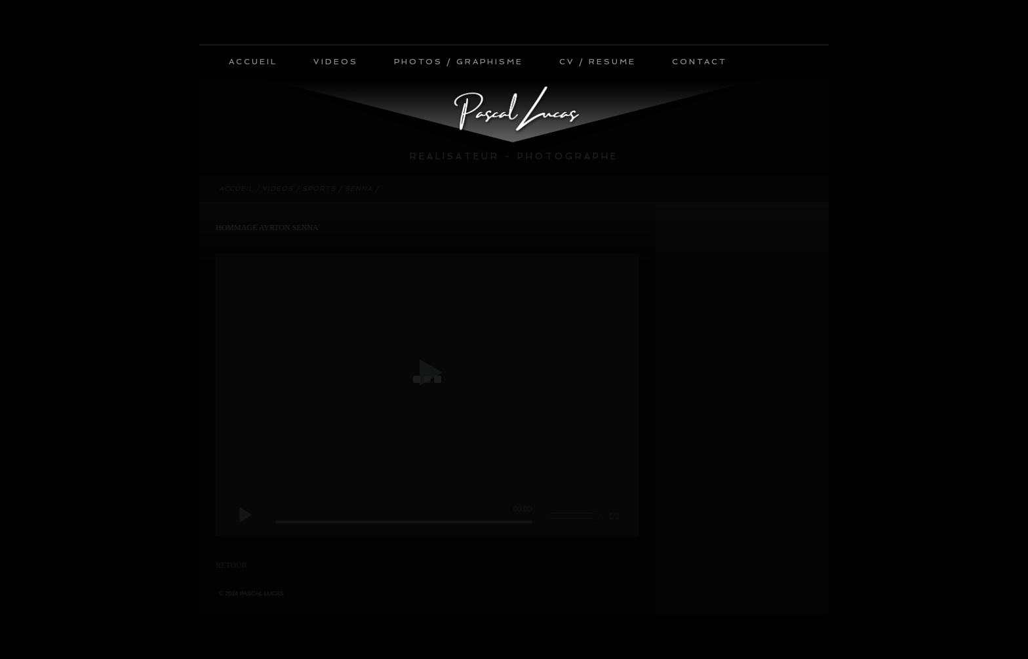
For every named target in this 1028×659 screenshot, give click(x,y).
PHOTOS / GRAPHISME (458, 61)
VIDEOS (335, 61)
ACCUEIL (253, 61)
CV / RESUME (597, 61)
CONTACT (699, 61)
